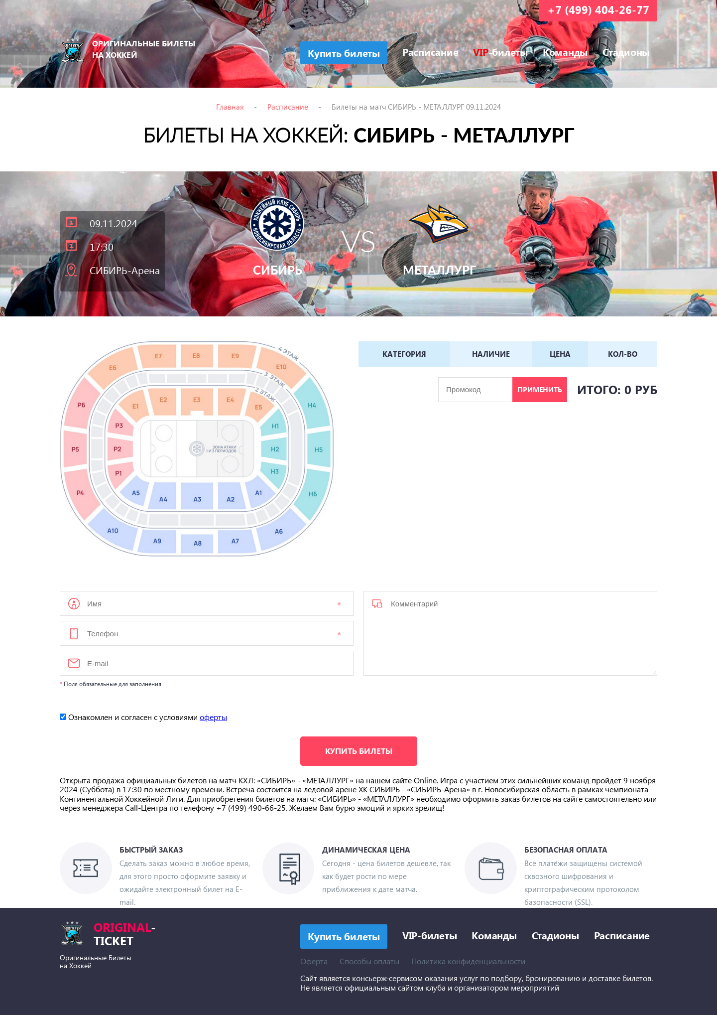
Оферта (314, 961)
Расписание (430, 51)
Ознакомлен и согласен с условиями (143, 717)
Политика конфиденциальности (468, 961)
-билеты (500, 51)
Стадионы (626, 51)
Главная (230, 107)
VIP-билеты (429, 935)
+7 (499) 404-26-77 (598, 9)
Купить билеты (358, 750)
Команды (565, 51)
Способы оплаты (369, 961)
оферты (213, 717)
